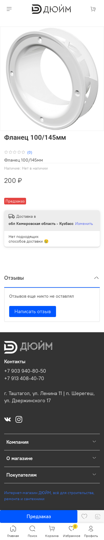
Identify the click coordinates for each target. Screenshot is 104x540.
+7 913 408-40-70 (24, 378)
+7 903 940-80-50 (25, 371)
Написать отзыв (32, 311)
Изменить (84, 223)
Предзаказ (39, 516)
